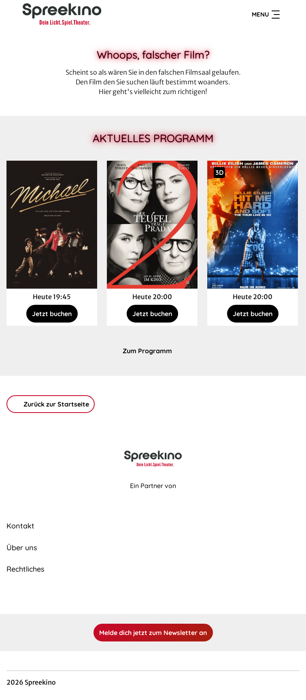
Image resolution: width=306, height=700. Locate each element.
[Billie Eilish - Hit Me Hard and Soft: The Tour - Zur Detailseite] (252, 225)
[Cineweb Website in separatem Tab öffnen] (153, 495)
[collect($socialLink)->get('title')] (144, 596)
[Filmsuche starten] (291, 14)
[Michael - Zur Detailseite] (51, 225)
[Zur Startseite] (63, 14)
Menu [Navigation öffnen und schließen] (266, 14)
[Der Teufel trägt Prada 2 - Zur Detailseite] (152, 225)
